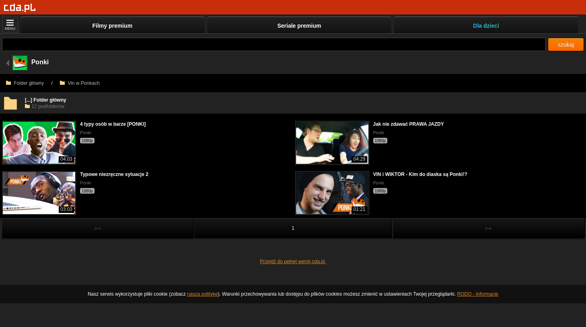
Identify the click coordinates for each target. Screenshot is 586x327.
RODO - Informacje (477, 294)
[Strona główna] (20, 8)
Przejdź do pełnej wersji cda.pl (293, 261)
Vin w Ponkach (80, 83)
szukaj (566, 44)
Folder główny (25, 83)
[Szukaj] (274, 44)
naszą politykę (202, 294)
